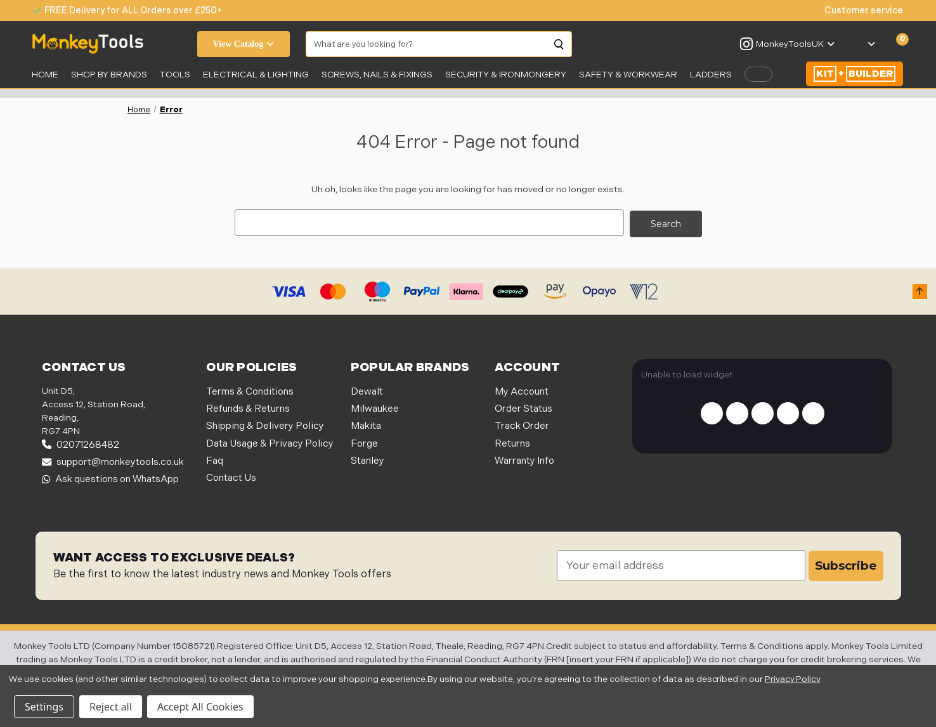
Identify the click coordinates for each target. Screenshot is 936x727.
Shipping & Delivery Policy (265, 425)
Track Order (522, 425)
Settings (44, 707)
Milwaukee (375, 408)
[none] (857, 10)
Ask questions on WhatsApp (110, 478)
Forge (364, 442)
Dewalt (367, 390)
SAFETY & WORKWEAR (628, 74)
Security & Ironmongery (505, 74)
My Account (522, 390)
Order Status (523, 408)
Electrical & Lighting (256, 74)
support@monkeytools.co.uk (113, 461)
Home (45, 74)
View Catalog (244, 44)
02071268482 (80, 443)
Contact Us (231, 477)
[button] (920, 290)
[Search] (559, 44)
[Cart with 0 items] (895, 44)
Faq (214, 460)
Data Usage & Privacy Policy (270, 442)
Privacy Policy (792, 679)
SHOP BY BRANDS (109, 74)
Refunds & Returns (248, 408)
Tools (175, 74)
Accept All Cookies (200, 707)
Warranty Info (524, 460)
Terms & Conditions (250, 390)
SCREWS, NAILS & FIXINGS (377, 74)
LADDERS (711, 74)
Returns (512, 442)
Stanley (367, 460)
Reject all (110, 707)
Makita (366, 425)
